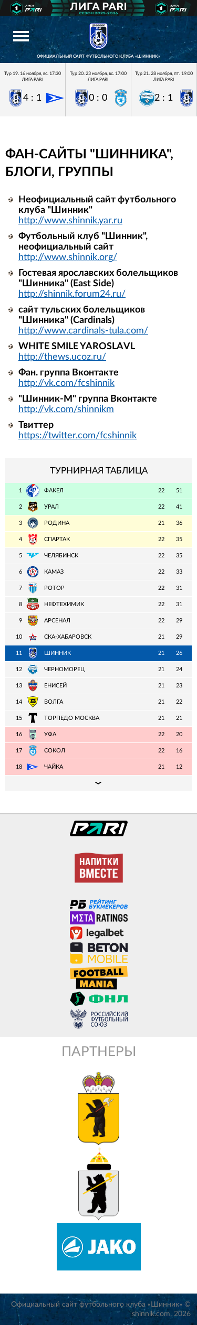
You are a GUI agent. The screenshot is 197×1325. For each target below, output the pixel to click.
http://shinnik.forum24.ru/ (72, 294)
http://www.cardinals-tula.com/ (83, 331)
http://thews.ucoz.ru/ (62, 357)
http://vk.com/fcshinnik (66, 383)
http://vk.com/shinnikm (66, 409)
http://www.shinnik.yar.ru (70, 220)
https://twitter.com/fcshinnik (77, 435)
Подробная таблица (98, 783)
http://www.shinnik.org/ (67, 257)
